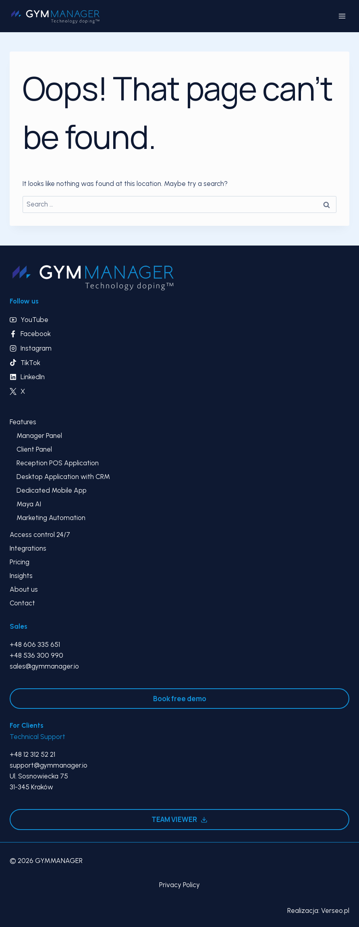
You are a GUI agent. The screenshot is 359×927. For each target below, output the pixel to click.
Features (23, 422)
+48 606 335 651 (35, 644)
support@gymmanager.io (48, 765)
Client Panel (34, 449)
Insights (21, 576)
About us (24, 589)
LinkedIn (33, 377)
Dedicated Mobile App (52, 490)
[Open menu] (341, 16)
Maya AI (29, 504)
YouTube (34, 320)
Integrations (28, 548)
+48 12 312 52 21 (32, 754)
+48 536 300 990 (36, 655)
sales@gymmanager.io (44, 666)
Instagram (36, 348)
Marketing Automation (51, 518)
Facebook (36, 334)
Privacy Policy (179, 885)
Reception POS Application (58, 463)
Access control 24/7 (40, 535)
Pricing (19, 562)
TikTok (30, 363)
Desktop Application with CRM (63, 477)
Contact (22, 603)
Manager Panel (39, 435)
